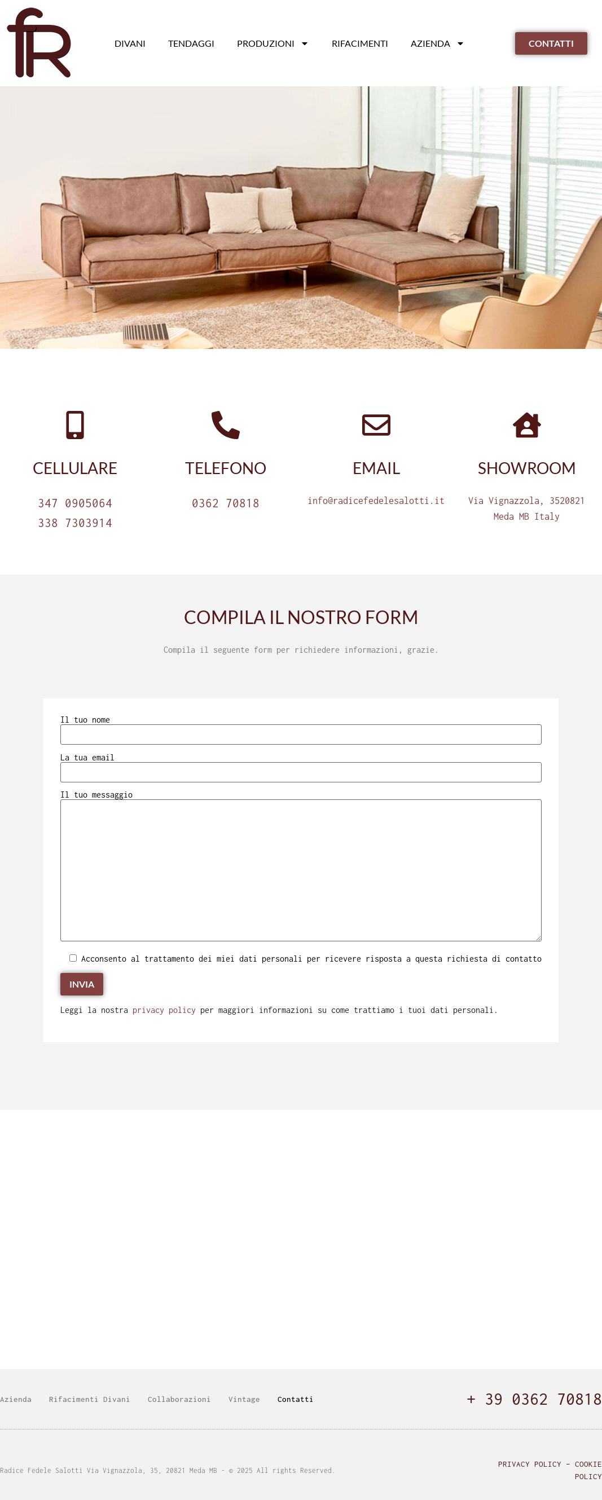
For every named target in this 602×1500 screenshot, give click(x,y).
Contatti (296, 1399)
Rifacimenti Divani (89, 1399)
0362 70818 (226, 503)
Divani (130, 43)
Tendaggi (191, 43)
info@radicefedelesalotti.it (376, 500)
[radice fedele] (301, 1239)
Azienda (438, 43)
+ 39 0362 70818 (534, 1399)
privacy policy (164, 1010)
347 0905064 (75, 503)
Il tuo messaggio (301, 866)
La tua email (301, 765)
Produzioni (273, 43)
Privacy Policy (529, 1463)
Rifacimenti (360, 43)
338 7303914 (75, 522)
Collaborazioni (179, 1399)
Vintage (244, 1399)
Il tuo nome (301, 727)
